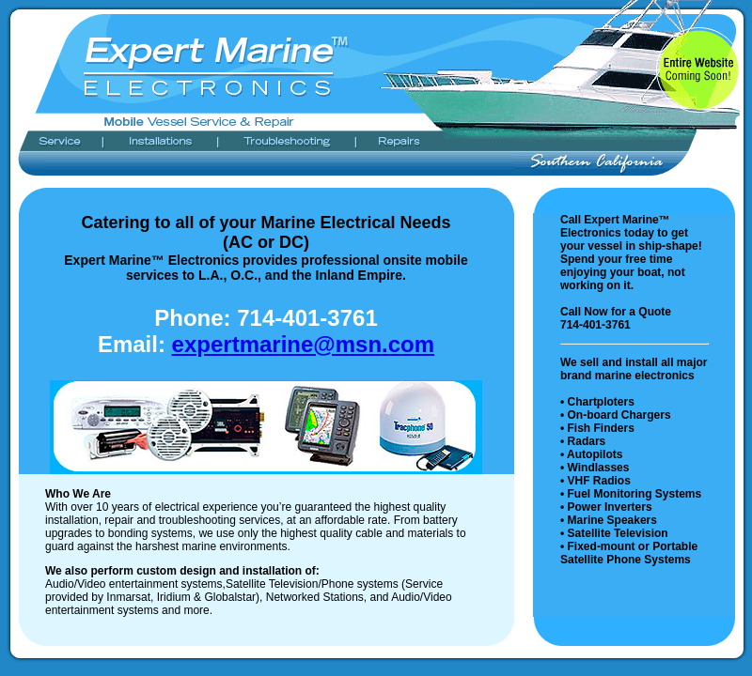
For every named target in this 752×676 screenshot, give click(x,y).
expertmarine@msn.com (303, 344)
